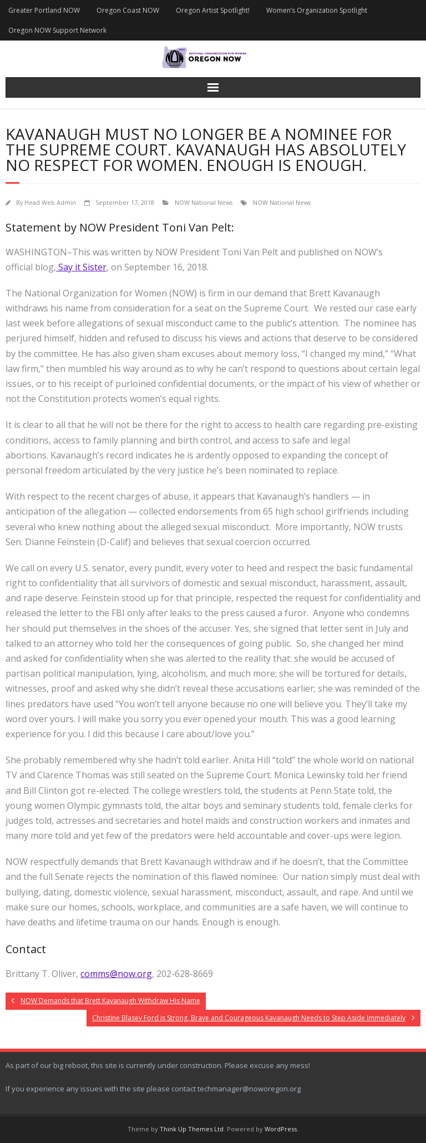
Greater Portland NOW (44, 10)
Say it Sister (81, 267)
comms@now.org (116, 974)
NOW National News (203, 202)
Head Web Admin (50, 202)
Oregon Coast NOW (128, 10)
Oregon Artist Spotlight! (213, 10)
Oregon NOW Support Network (57, 30)
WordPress (281, 1129)
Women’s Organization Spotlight (316, 10)
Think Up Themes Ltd (192, 1129)
